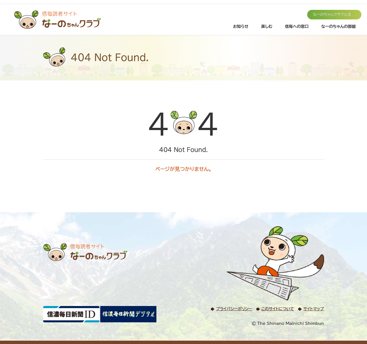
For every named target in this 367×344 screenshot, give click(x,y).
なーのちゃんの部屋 (338, 26)
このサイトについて (277, 309)
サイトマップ (313, 309)
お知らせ (241, 26)
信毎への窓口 (297, 26)
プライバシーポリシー (234, 309)
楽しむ (266, 26)
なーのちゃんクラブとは (332, 14)
